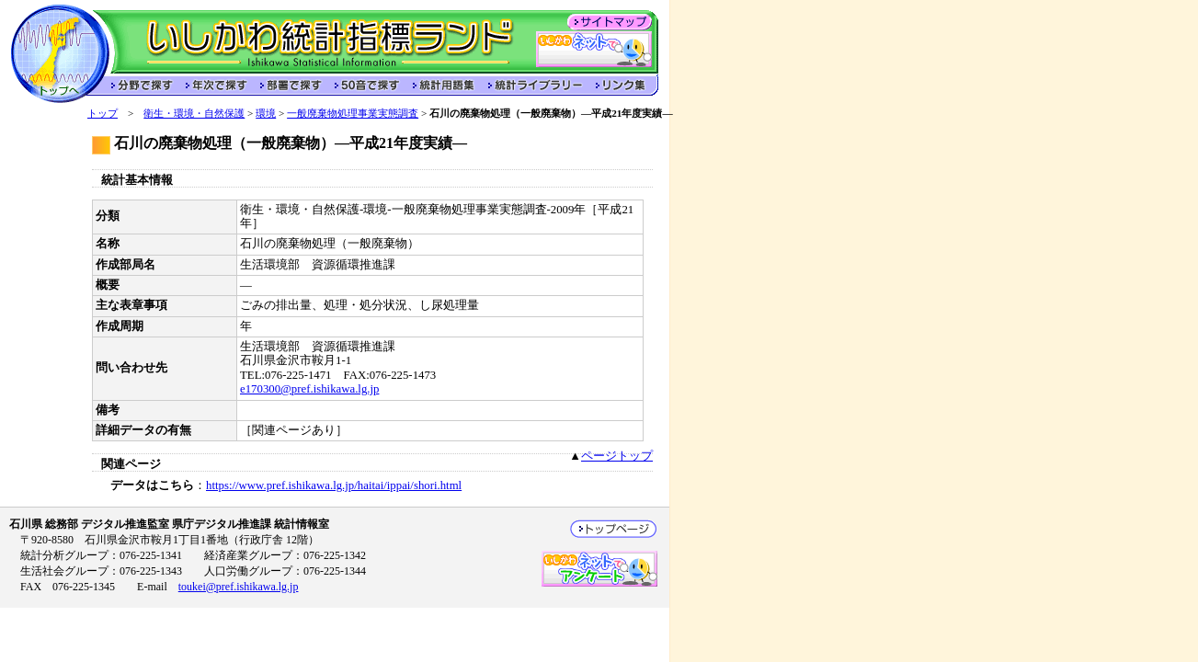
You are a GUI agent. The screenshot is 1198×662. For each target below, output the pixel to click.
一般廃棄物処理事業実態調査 (352, 113)
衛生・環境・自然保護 (194, 113)
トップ (102, 113)
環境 (266, 113)
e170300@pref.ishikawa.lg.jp (309, 388)
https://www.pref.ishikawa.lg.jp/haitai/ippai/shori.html (334, 485)
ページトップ (617, 456)
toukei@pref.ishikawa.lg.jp (238, 586)
